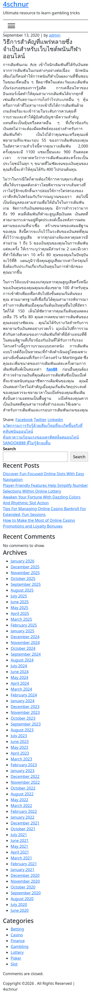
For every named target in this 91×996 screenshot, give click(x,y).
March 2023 (21, 759)
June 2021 (20, 840)
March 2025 (21, 619)
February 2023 (24, 764)
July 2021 (19, 834)
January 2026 (22, 561)
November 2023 (25, 712)
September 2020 (26, 893)
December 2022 (25, 776)
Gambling (19, 946)
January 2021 (22, 869)
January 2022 (22, 817)
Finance (18, 940)
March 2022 (21, 805)
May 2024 (19, 677)
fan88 (52, 369)
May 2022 (19, 799)
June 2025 (20, 601)
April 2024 (20, 683)
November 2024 (25, 642)
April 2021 (20, 852)
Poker (16, 958)
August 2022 (22, 794)
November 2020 (25, 881)
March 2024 (21, 689)
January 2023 (22, 770)
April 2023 (20, 753)
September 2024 (26, 654)
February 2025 (24, 625)
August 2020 (22, 898)
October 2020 (23, 887)
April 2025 (20, 613)
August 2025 (22, 590)
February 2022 (24, 811)
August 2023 (22, 730)
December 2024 (25, 636)
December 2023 (25, 706)
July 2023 (19, 735)
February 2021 (24, 863)
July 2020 (19, 904)
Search (9, 448)
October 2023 (23, 718)
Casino (17, 935)
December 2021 (25, 823)
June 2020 (20, 910)
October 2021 (23, 829)
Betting (17, 929)
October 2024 (23, 648)
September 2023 (26, 724)
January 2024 (22, 700)
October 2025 (23, 578)
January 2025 (22, 631)
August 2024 (22, 660)
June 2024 (20, 671)
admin (54, 35)
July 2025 (19, 596)
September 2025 (26, 584)
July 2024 (19, 666)
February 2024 (24, 695)
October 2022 (23, 788)
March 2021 (21, 858)
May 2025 (19, 607)
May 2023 (19, 747)
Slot (14, 964)
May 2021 (19, 846)
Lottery (17, 952)
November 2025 (25, 572)
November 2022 (25, 782)
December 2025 (25, 567)
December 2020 (25, 875)
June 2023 (20, 741)
